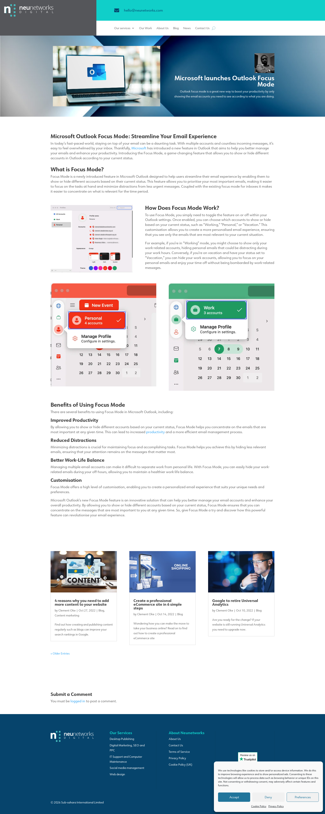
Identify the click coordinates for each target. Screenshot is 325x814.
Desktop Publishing (122, 739)
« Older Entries (60, 653)
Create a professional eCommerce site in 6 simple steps (157, 604)
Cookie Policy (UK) (180, 764)
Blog (176, 28)
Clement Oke (67, 610)
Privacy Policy (276, 806)
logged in (77, 701)
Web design (117, 774)
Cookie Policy (258, 806)
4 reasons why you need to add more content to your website (82, 602)
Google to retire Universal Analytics (235, 602)
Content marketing (67, 615)
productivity (155, 431)
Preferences (303, 797)
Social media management (127, 768)
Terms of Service (179, 752)
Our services (122, 28)
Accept (234, 797)
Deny (268, 797)
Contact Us (202, 28)
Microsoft (138, 148)
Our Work (145, 28)
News (187, 28)
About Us (162, 28)
